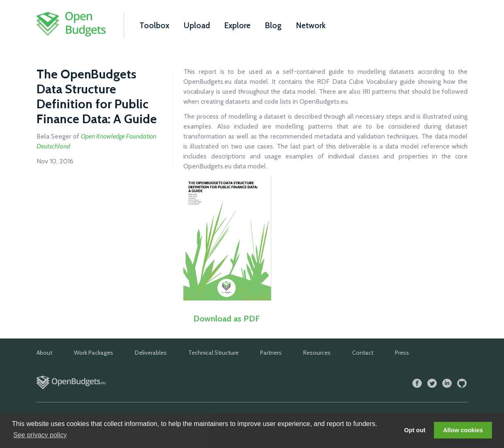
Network (311, 25)
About (44, 352)
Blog (273, 25)
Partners (271, 352)
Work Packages (93, 352)
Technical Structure (213, 352)
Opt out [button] (414, 430)
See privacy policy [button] (40, 434)
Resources (317, 352)
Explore (237, 25)
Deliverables (151, 352)
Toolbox (154, 25)
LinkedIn (447, 383)
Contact (362, 352)
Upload (197, 25)
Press (402, 352)
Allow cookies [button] (463, 430)
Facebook (417, 383)
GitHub (462, 383)
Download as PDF (226, 319)
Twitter (432, 383)
